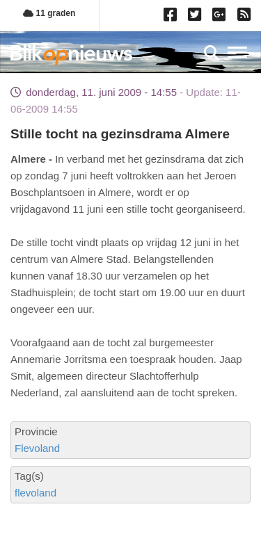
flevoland (35, 493)
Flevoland (37, 448)
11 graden (49, 13)
